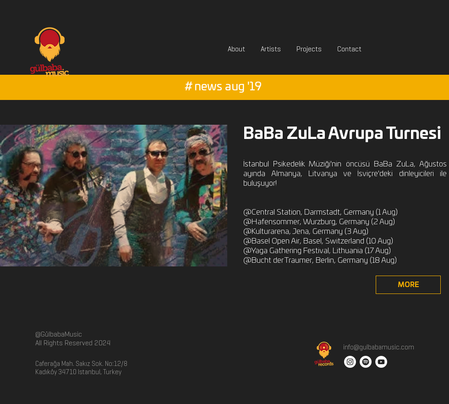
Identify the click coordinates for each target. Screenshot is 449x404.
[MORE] (408, 285)
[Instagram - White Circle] (350, 362)
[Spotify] (366, 362)
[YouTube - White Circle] (381, 362)
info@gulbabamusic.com (378, 347)
